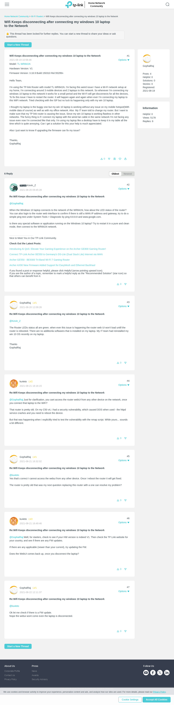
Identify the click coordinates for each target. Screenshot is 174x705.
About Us (9, 665)
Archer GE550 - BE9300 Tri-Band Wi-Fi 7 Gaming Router (40, 260)
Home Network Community (16, 16)
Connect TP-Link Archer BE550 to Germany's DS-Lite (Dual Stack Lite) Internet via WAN (56, 254)
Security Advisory (40, 679)
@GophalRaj (16, 203)
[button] (125, 159)
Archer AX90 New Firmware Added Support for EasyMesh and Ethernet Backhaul (52, 265)
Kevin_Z (31, 185)
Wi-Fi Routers (37, 16)
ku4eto (23, 382)
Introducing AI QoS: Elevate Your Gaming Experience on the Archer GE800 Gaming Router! (58, 249)
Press (35, 665)
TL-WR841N (23, 64)
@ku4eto (14, 475)
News (34, 671)
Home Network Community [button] (96, 4)
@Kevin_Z (15, 321)
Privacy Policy (10, 679)
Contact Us (9, 675)
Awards (35, 675)
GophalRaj (25, 303)
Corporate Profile (12, 671)
